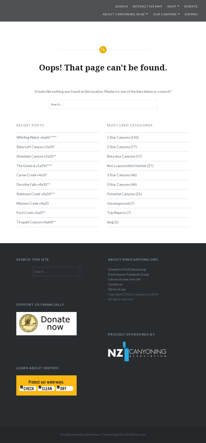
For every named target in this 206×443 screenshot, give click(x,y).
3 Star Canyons (118, 175)
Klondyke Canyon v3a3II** (36, 156)
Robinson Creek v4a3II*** (35, 194)
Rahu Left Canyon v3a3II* (35, 147)
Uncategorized (118, 203)
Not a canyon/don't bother (127, 166)
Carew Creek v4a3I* (31, 175)
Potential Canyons (121, 194)
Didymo (191, 14)
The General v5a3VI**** (34, 166)
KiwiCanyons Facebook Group (128, 274)
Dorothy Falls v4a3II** (33, 184)
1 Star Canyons (118, 137)
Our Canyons (165, 14)
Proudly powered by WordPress (80, 434)
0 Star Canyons (118, 184)
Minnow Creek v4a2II (32, 203)
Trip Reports (116, 213)
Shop (171, 6)
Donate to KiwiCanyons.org (127, 269)
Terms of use (117, 289)
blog (110, 222)
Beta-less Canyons (121, 156)
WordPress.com (136, 434)
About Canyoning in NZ (124, 14)
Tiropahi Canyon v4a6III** (36, 222)
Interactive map (147, 6)
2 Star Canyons (118, 147)
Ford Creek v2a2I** (30, 213)
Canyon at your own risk (124, 279)
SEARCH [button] (121, 6)
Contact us (115, 284)
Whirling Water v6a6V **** (36, 137)
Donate (191, 6)
